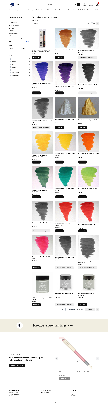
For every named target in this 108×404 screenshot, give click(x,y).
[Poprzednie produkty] (70, 309)
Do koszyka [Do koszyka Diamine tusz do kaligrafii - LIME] (83, 197)
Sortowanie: (35, 20)
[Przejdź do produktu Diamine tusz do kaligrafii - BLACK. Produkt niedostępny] (88, 72)
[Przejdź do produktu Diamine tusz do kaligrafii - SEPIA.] (65, 38)
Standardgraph (19, 33)
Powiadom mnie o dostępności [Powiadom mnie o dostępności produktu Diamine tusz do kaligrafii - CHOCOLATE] (87, 57)
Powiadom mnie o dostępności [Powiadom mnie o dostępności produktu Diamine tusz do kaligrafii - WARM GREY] (41, 127)
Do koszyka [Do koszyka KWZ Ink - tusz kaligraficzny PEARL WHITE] (36, 304)
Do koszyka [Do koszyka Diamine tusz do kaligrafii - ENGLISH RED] (59, 231)
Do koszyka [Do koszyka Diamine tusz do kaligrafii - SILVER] (59, 127)
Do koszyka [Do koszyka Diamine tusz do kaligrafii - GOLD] (83, 127)
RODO (10, 395)
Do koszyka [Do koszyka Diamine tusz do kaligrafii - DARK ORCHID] (36, 93)
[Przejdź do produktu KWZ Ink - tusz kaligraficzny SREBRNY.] (88, 282)
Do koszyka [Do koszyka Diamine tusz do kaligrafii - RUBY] (83, 231)
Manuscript (14, 67)
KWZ (19, 35)
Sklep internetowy (53, 402)
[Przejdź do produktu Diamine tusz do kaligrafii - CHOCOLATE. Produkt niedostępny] (88, 38)
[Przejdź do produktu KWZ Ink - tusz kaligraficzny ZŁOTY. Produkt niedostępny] (65, 282)
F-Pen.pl (11, 14)
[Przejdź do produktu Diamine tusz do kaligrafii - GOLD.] (88, 107)
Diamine (19, 30)
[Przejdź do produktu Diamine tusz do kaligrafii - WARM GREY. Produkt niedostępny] (42, 108)
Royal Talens (14, 70)
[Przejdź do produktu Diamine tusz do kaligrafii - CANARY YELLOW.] (42, 142)
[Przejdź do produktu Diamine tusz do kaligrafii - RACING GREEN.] (65, 176)
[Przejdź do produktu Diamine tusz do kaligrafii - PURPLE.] (65, 73)
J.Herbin (19, 28)
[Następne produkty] (90, 309)
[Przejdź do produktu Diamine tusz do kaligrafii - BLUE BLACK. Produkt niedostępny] (65, 245)
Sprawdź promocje (17, 365)
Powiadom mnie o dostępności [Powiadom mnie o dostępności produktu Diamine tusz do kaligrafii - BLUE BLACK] (64, 267)
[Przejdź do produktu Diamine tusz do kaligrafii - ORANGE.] (88, 141)
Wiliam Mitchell (15, 75)
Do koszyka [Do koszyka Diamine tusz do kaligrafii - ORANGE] (83, 162)
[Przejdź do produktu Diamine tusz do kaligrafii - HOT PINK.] (42, 245)
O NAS (72, 392)
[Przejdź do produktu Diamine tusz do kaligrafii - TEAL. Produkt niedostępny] (42, 211)
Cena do (23, 48)
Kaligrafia (16, 14)
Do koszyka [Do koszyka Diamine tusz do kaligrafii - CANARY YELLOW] (36, 162)
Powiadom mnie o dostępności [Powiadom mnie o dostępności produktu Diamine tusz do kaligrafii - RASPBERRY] (87, 267)
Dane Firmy (73, 395)
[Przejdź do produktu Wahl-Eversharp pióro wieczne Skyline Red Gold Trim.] (77, 353)
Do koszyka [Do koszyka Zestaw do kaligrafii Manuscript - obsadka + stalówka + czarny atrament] (36, 57)
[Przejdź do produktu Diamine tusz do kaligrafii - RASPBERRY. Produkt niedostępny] (88, 247)
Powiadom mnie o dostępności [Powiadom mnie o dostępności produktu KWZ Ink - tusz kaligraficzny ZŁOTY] (64, 304)
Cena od (11, 48)
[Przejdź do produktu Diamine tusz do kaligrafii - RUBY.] (88, 212)
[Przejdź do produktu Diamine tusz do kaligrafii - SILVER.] (65, 107)
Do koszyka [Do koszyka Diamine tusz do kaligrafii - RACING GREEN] (59, 197)
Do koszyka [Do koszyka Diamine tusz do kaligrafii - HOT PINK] (36, 267)
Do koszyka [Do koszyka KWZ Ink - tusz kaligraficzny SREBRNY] (83, 304)
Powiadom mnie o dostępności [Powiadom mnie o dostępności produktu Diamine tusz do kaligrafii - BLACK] (87, 93)
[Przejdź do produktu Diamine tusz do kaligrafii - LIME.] (88, 176)
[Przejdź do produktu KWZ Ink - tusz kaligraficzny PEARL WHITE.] (42, 284)
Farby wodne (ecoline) (19, 38)
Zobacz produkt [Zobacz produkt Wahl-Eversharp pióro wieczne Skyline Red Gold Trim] (65, 378)
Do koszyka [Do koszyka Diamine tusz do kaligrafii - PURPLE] (59, 93)
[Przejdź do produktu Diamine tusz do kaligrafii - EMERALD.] (42, 177)
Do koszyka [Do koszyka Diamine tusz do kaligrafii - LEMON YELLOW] (59, 162)
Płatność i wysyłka (44, 392)
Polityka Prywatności (14, 394)
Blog (72, 394)
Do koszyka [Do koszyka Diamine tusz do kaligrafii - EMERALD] (36, 197)
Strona (89, 23)
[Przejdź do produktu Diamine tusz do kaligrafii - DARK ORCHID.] (42, 71)
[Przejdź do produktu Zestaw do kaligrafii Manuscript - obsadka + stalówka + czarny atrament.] (42, 38)
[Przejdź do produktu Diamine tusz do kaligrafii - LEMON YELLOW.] (65, 141)
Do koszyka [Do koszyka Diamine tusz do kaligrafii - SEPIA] (59, 57)
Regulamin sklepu (13, 392)
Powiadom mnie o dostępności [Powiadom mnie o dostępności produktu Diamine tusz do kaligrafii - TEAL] (41, 231)
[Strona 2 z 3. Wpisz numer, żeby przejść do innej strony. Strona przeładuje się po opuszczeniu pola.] (92, 23)
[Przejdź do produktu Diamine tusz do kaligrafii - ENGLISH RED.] (65, 211)
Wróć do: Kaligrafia (14, 25)
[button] (78, 4)
